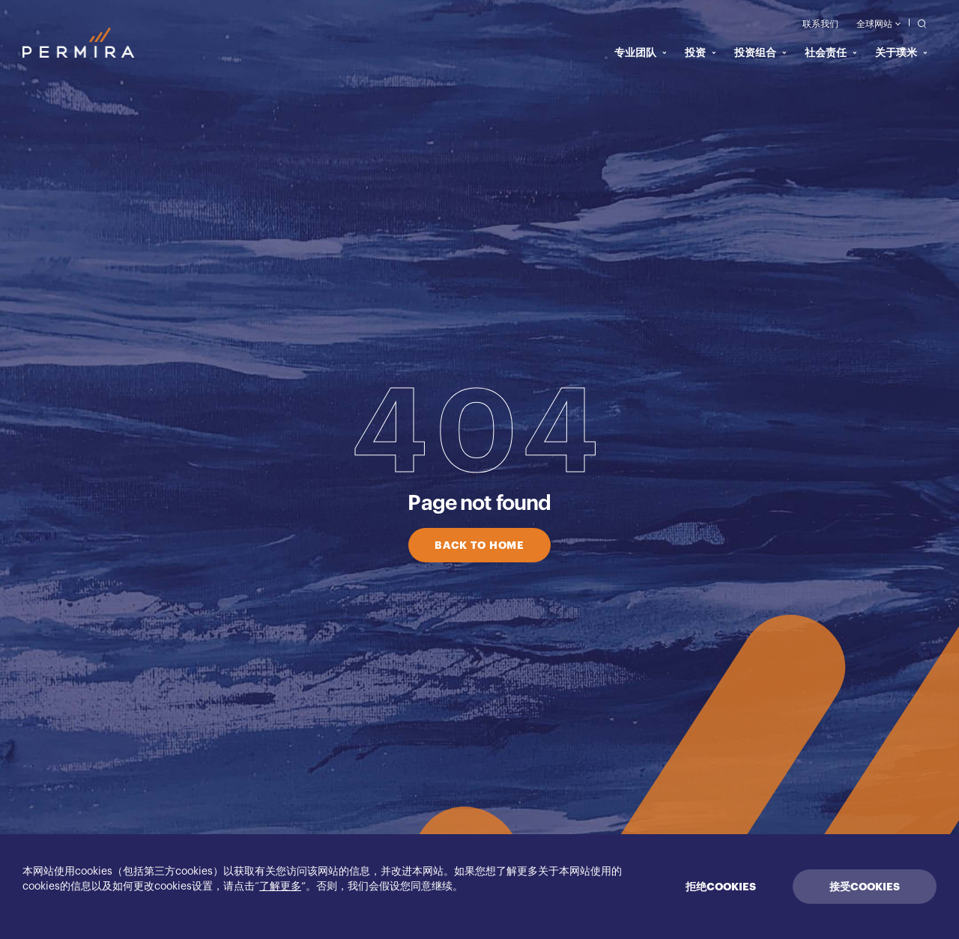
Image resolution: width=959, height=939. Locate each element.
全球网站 (878, 23)
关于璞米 (901, 52)
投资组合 (760, 52)
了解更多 (280, 886)
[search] (918, 23)
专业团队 (640, 52)
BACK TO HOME (479, 545)
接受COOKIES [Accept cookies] (864, 886)
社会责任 (831, 52)
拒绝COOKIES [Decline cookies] (721, 886)
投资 (700, 52)
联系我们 (820, 23)
